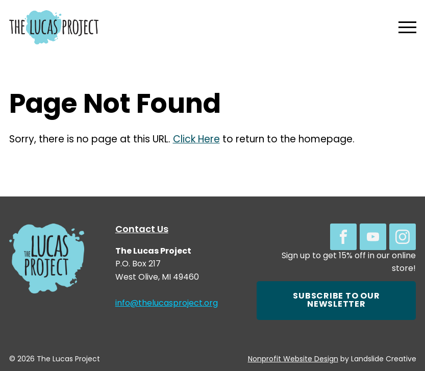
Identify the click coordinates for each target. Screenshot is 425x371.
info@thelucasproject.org (166, 304)
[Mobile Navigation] (405, 27)
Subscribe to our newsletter (336, 300)
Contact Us (141, 230)
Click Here (196, 140)
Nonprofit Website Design (293, 359)
